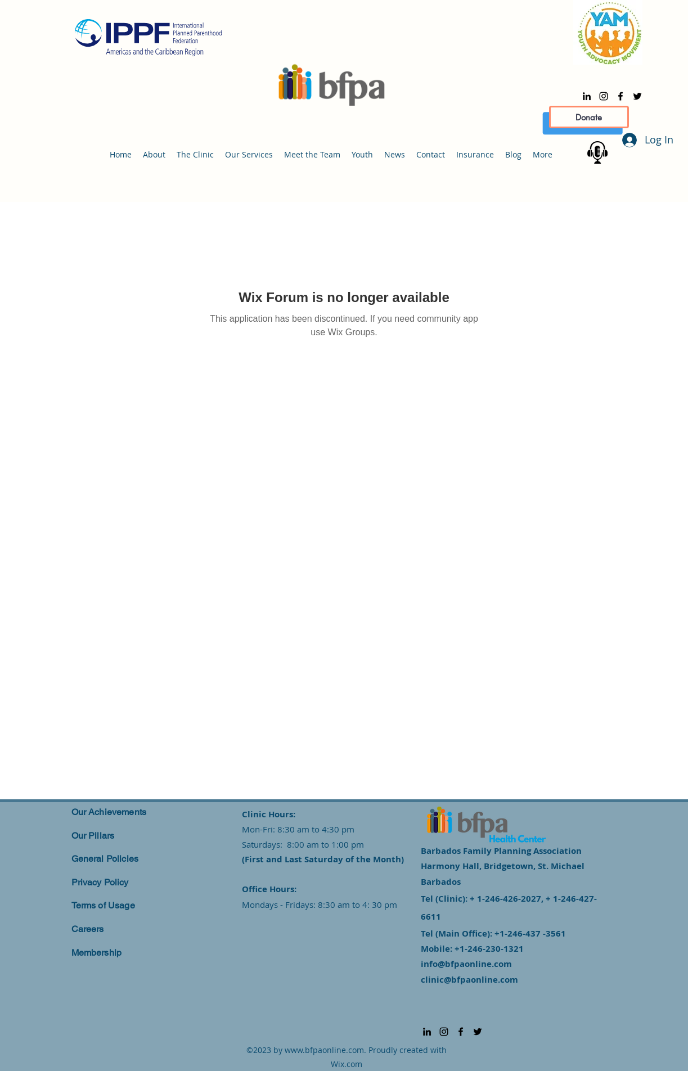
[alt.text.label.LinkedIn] (586, 96)
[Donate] (589, 117)
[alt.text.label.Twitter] (637, 96)
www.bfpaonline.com (324, 1050)
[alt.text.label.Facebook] (620, 96)
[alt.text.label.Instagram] (603, 96)
